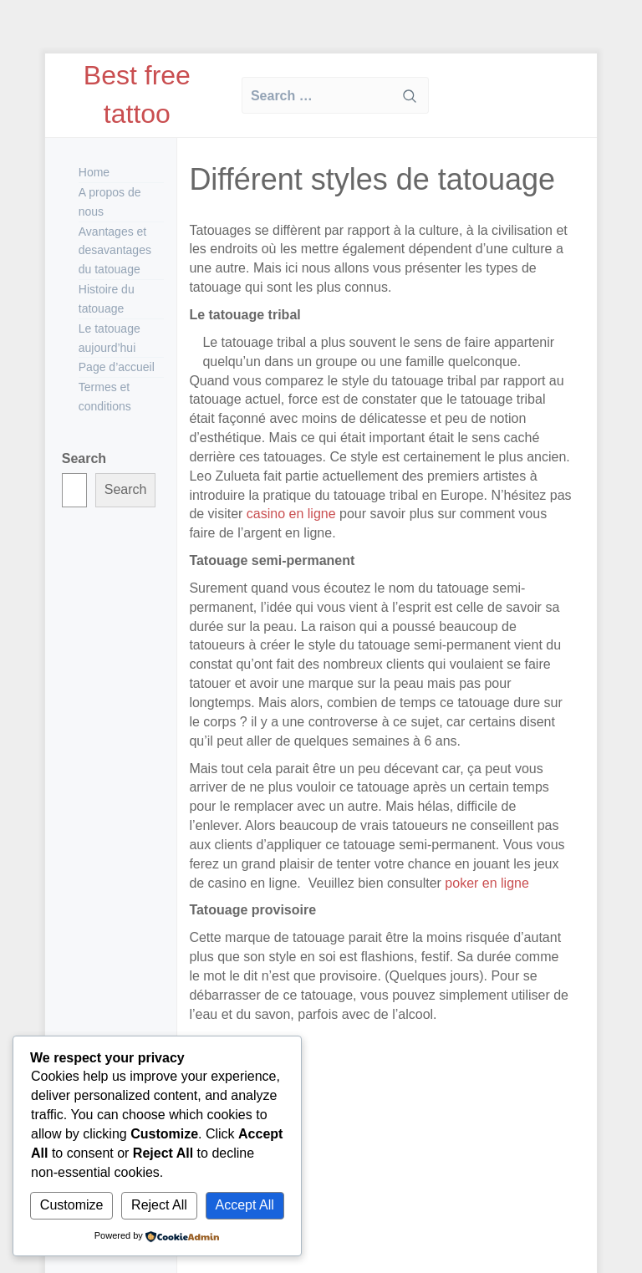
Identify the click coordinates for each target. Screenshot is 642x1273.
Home (94, 172)
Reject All (159, 1205)
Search (84, 458)
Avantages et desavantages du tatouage (115, 251)
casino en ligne (291, 514)
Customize (72, 1205)
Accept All (245, 1205)
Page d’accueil (117, 367)
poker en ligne (485, 883)
